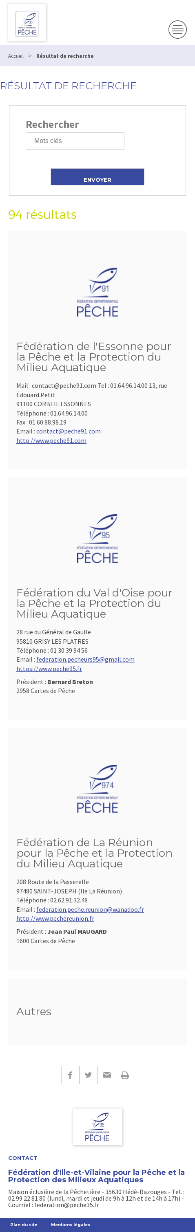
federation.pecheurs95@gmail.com (85, 659)
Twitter (88, 1075)
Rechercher (52, 124)
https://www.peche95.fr (49, 668)
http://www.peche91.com (51, 440)
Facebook (70, 1075)
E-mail (107, 1075)
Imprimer (125, 1075)
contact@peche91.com (68, 431)
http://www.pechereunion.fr (55, 918)
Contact (23, 1158)
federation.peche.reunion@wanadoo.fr (90, 909)
